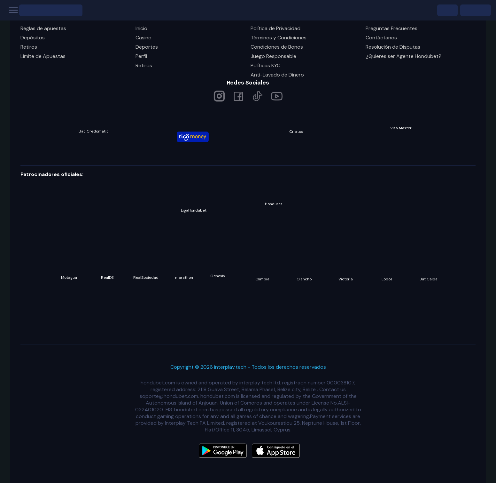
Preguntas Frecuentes (391, 28)
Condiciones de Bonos (277, 47)
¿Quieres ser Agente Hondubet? (403, 56)
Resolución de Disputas (393, 47)
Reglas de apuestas (43, 28)
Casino (143, 37)
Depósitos (32, 37)
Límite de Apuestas (43, 56)
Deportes (147, 47)
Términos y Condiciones (278, 37)
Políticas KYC (265, 65)
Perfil (141, 56)
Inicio (141, 28)
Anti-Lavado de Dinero (277, 74)
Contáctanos (381, 37)
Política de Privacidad (275, 28)
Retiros (28, 47)
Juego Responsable (273, 56)
